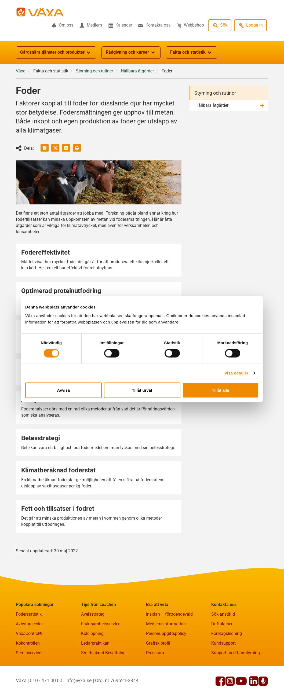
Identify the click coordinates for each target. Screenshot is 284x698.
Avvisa (63, 390)
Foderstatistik (29, 614)
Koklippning (92, 633)
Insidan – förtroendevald (169, 614)
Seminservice (28, 652)
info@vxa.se (78, 680)
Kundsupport (223, 643)
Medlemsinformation (166, 623)
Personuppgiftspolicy (166, 633)
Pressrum (155, 652)
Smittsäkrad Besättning (103, 652)
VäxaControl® (29, 633)
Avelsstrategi (93, 614)
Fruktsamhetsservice (100, 623)
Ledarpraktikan (95, 643)
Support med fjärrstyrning (235, 652)
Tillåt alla (220, 390)
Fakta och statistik (191, 52)
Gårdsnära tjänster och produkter (56, 52)
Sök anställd (223, 614)
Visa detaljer (236, 373)
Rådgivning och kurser (131, 52)
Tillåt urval (142, 390)
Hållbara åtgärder (137, 71)
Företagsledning (226, 633)
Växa (21, 71)
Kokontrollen (28, 643)
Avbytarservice (29, 623)
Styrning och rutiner (94, 71)
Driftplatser (221, 623)
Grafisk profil (158, 643)
